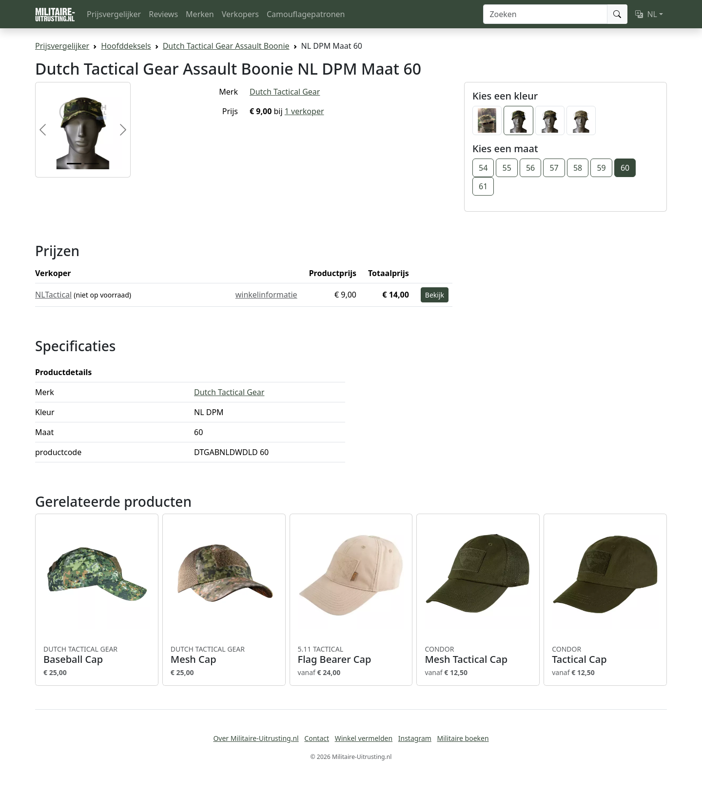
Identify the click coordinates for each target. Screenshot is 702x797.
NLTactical (53, 294)
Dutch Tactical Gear (285, 91)
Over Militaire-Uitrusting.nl (255, 738)
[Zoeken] (545, 14)
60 (625, 167)
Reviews (163, 14)
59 (601, 167)
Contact (316, 738)
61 (483, 186)
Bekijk (434, 294)
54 (483, 167)
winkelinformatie (266, 294)
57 (553, 167)
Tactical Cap (605, 655)
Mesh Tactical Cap (478, 655)
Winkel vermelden (363, 738)
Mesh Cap (224, 655)
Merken (200, 14)
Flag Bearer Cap (351, 655)
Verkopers (240, 14)
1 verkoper (304, 111)
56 (530, 167)
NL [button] (646, 14)
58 (577, 167)
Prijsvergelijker (114, 14)
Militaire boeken (462, 738)
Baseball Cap (96, 655)
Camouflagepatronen (306, 14)
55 (506, 167)
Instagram (414, 738)
